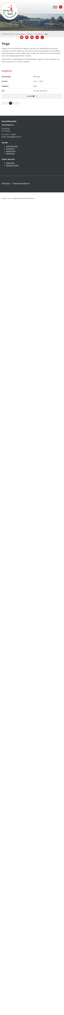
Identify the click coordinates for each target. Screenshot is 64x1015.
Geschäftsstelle (12, 146)
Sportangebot (20, 34)
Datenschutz (11, 151)
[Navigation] (55, 7)
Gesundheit (38, 34)
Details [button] (32, 96)
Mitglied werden (12, 165)
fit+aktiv (29, 34)
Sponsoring (10, 153)
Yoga (46, 34)
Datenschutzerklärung (21, 183)
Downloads (10, 163)
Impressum (10, 149)
